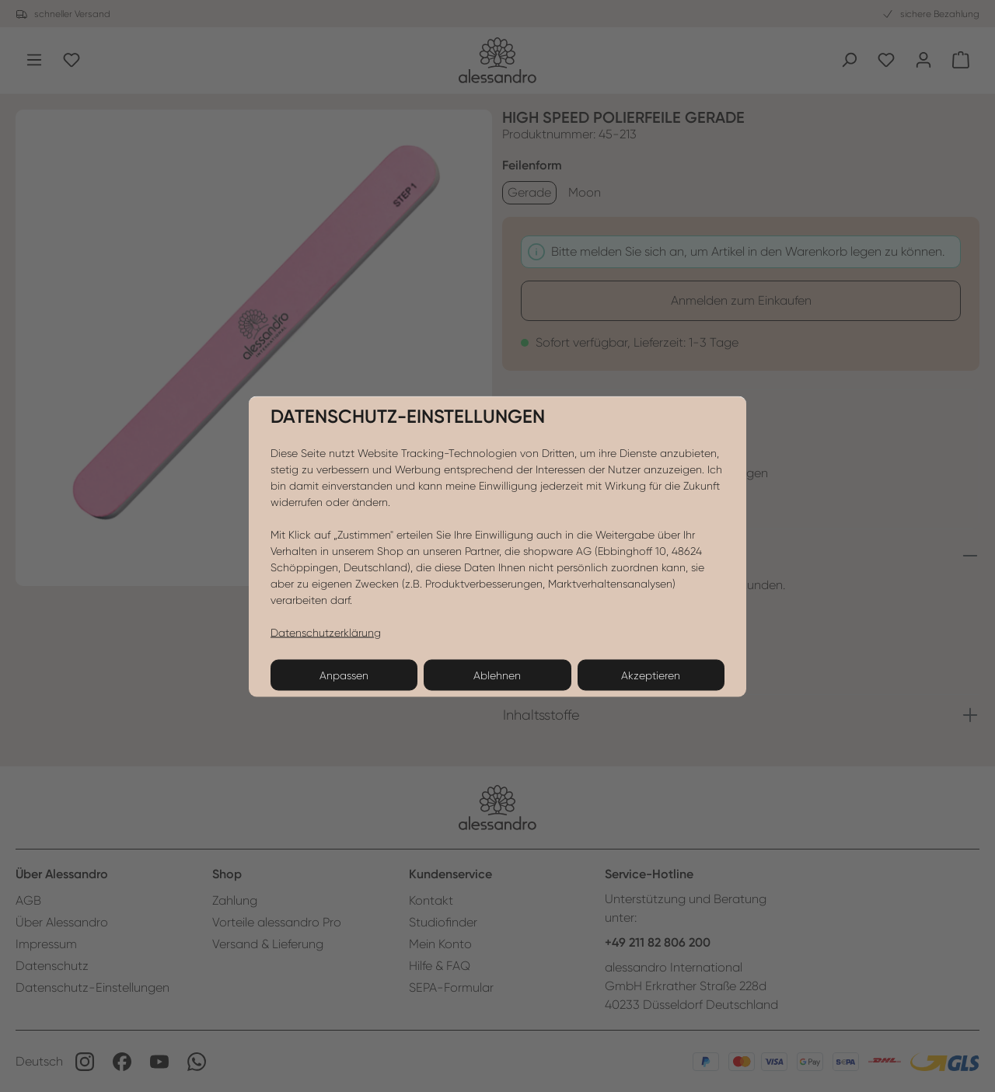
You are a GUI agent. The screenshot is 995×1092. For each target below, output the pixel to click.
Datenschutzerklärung (326, 632)
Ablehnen (497, 674)
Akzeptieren (650, 674)
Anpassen (343, 674)
